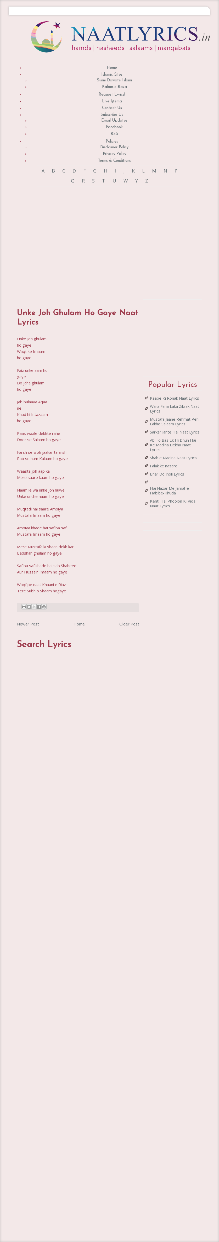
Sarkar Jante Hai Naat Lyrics (175, 432)
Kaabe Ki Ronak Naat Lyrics (174, 398)
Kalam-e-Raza (114, 87)
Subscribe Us (111, 115)
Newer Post (28, 624)
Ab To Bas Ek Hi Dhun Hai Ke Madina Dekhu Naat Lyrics (173, 445)
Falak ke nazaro (163, 465)
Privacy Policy (114, 154)
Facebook (114, 127)
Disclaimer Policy (114, 147)
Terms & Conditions (114, 161)
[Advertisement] (75, 242)
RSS (114, 134)
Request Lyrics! (112, 95)
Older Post (129, 624)
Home (112, 68)
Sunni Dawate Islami (114, 80)
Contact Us (112, 108)
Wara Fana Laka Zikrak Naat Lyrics (174, 408)
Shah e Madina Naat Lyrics (173, 457)
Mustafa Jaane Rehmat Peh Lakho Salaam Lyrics (174, 421)
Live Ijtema (112, 101)
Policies (112, 142)
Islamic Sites (111, 75)
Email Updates (114, 121)
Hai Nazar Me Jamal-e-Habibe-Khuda (170, 490)
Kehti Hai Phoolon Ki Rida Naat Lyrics (172, 503)
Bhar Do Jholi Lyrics (167, 474)
